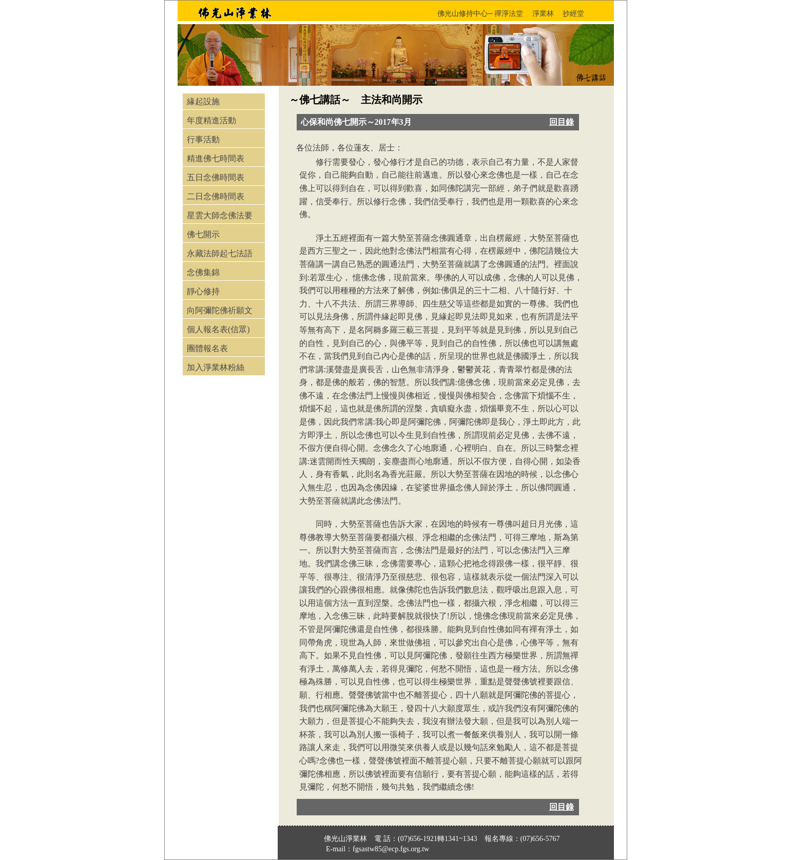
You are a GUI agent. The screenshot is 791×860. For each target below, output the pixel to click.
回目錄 (561, 122)
